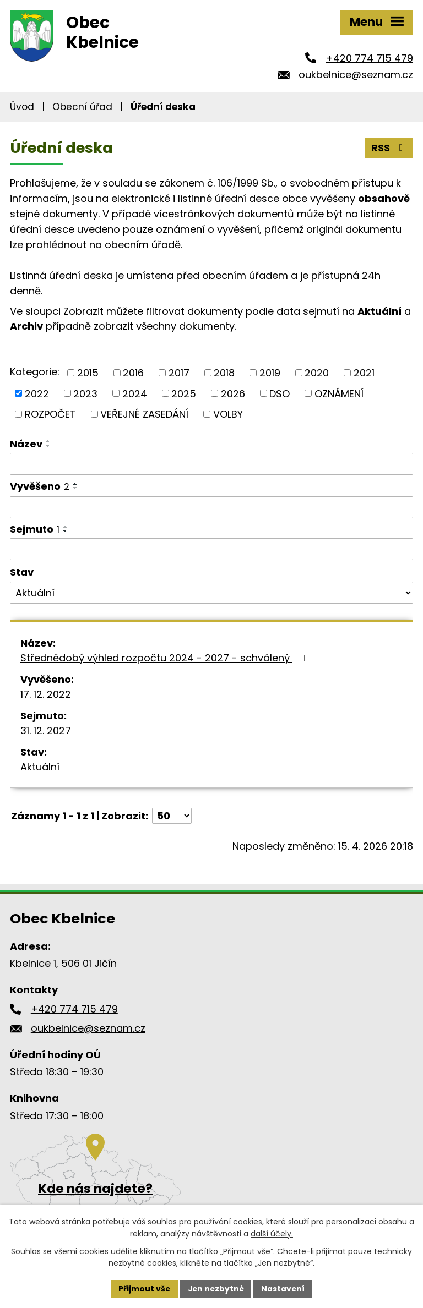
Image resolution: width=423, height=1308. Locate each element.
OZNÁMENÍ (339, 393)
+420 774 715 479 (369, 58)
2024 (134, 393)
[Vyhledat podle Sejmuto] (211, 549)
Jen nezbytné (216, 1288)
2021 (364, 373)
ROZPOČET (50, 414)
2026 (233, 393)
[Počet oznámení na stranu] (172, 816)
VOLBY (228, 414)
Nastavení (284, 1288)
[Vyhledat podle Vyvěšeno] (211, 507)
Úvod (22, 106)
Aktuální (39, 767)
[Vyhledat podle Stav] (211, 593)
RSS (389, 148)
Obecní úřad (82, 106)
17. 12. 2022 (45, 694)
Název (26, 444)
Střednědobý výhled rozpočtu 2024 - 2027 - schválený (165, 658)
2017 (179, 373)
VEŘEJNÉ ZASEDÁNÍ (144, 414)
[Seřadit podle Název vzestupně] (48, 441)
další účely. (272, 1233)
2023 (85, 393)
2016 (133, 373)
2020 (317, 373)
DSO (279, 393)
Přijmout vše (143, 1288)
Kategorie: (34, 372)
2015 (88, 373)
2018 (224, 373)
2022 (37, 393)
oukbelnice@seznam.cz (356, 74)
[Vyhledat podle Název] (211, 464)
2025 (183, 393)
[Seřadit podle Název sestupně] (48, 446)
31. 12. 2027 (45, 730)
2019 (269, 373)
